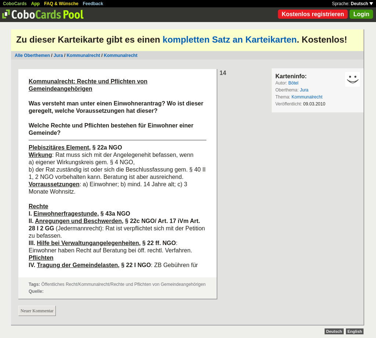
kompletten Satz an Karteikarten (230, 39)
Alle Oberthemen (32, 55)
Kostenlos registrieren (313, 14)
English (354, 331)
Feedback (93, 3)
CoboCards (15, 3)
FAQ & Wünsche (61, 3)
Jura (58, 55)
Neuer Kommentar (37, 310)
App (35, 3)
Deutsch (362, 3)
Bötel (293, 83)
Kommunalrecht (83, 55)
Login (361, 14)
